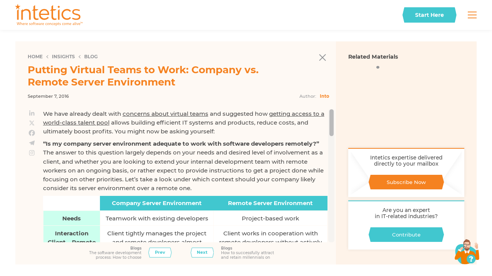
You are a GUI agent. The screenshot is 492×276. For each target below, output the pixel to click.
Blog (91, 56)
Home (35, 56)
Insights (63, 56)
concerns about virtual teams (165, 113)
